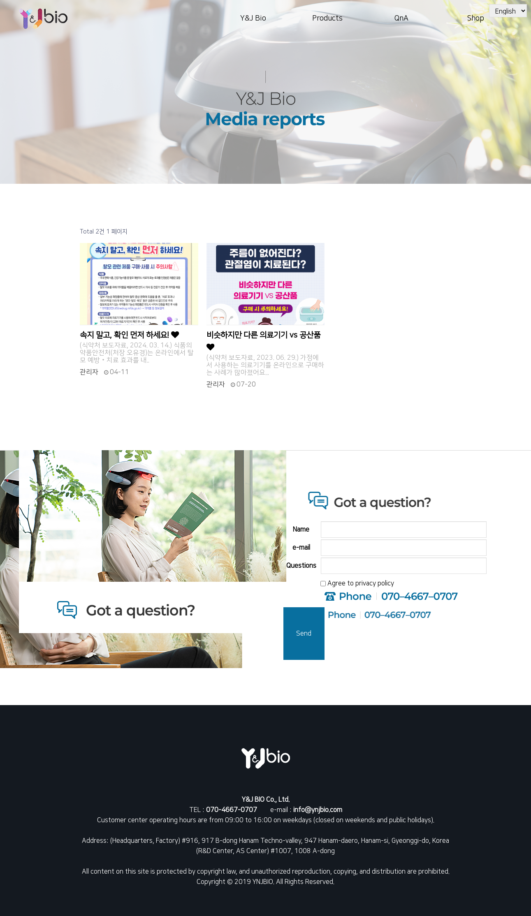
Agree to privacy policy (360, 583)
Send (303, 633)
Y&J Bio (253, 18)
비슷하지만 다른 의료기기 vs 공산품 (263, 341)
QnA (401, 18)
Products (327, 18)
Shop (475, 18)
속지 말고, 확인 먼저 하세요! (129, 335)
